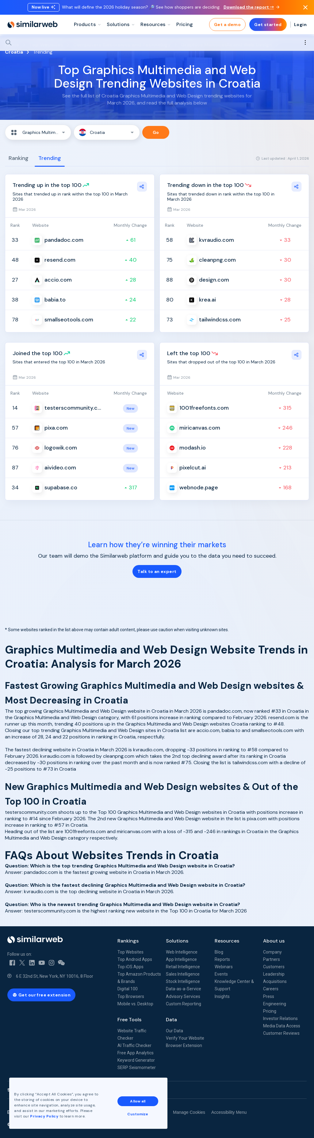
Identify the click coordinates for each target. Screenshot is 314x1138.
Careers (270, 988)
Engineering (274, 1003)
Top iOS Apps (130, 966)
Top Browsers (130, 996)
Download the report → (251, 7)
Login (300, 24)
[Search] (157, 42)
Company (272, 952)
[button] (38, 132)
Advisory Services (183, 996)
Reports (222, 959)
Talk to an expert (156, 571)
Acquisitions (275, 981)
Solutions (177, 941)
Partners (271, 959)
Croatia (14, 52)
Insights (222, 996)
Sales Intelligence (183, 974)
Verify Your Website (185, 1038)
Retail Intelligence (183, 966)
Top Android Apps (134, 959)
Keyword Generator (136, 1060)
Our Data (174, 1030)
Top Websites (130, 952)
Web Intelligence (181, 952)
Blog (219, 952)
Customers (274, 966)
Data (171, 1019)
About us (274, 941)
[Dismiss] (305, 7)
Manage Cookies (189, 1112)
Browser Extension (184, 1045)
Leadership (274, 974)
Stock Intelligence (183, 981)
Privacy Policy (44, 1116)
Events (221, 974)
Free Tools (129, 1019)
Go (156, 132)
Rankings (128, 941)
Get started (268, 24)
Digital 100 (127, 988)
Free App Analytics (135, 1052)
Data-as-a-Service (183, 988)
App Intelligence (181, 959)
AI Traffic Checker (134, 1045)
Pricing (269, 1011)
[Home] (32, 24)
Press (268, 996)
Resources (227, 941)
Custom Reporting (183, 1003)
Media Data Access (281, 1025)
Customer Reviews (281, 1033)
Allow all (137, 1101)
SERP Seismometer (136, 1067)
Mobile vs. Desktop (135, 1003)
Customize (137, 1114)
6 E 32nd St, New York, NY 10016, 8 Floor (54, 976)
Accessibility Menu (229, 1112)
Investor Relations (280, 1018)
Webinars (224, 966)
